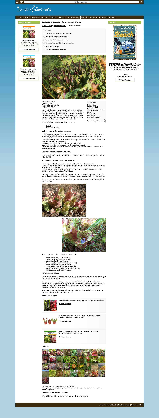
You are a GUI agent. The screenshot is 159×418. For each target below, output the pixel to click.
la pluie (99, 179)
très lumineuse (92, 107)
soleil (75, 145)
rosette (93, 105)
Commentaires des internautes (55, 49)
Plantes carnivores (60, 26)
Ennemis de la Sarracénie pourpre (56, 40)
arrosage (51, 134)
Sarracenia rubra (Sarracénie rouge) (58, 270)
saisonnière (95, 110)
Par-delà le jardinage (52, 46)
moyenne (97, 117)
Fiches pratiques (23, 17)
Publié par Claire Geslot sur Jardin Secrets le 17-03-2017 (58, 386)
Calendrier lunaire (74, 17)
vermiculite (51, 148)
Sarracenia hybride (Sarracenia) (57, 261)
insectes (102, 166)
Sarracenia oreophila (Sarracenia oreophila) (61, 266)
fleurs (82, 117)
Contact (133, 405)
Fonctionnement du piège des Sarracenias (59, 43)
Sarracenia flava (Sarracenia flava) (58, 259)
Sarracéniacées (53, 105)
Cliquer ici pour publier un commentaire (55, 396)
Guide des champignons (89, 17)
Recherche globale (93, 121)
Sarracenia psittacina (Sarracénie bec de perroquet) (64, 268)
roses (44, 119)
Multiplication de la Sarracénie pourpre (58, 33)
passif (94, 116)
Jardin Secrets (47, 26)
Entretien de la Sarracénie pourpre (56, 37)
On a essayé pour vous (107, 17)
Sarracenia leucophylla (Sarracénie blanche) (61, 263)
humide (93, 114)
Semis (48, 126)
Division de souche (52, 127)
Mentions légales (124, 405)
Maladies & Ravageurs (58, 17)
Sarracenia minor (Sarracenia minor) (58, 265)
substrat (46, 136)
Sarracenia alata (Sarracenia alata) (58, 257)
